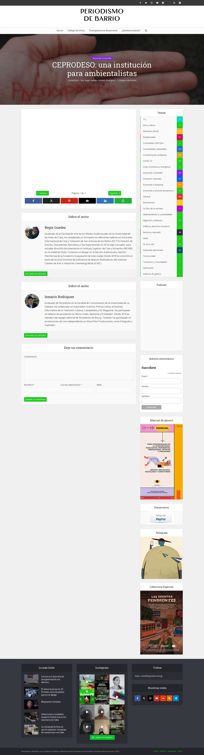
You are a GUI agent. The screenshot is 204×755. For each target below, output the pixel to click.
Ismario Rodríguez (106, 80)
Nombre (29, 384)
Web (99, 384)
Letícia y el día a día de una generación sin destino (52, 679)
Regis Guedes (91, 80)
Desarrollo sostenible (102, 58)
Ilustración (171, 751)
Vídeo (180, 751)
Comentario (30, 356)
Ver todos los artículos (36, 273)
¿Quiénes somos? (131, 30)
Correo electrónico (71, 384)
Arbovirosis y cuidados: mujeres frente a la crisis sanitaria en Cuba (53, 717)
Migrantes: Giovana (51, 701)
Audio (155, 751)
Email (145, 376)
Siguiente (114, 193)
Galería (163, 751)
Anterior (43, 193)
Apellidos (146, 396)
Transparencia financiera (103, 30)
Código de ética (76, 30)
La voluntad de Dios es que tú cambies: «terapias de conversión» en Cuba (53, 729)
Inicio (60, 30)
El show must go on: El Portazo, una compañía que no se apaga (52, 692)
